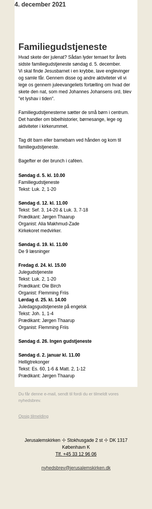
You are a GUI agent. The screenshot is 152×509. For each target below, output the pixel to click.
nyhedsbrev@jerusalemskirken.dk (76, 468)
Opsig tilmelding (33, 416)
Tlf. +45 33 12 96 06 (75, 454)
